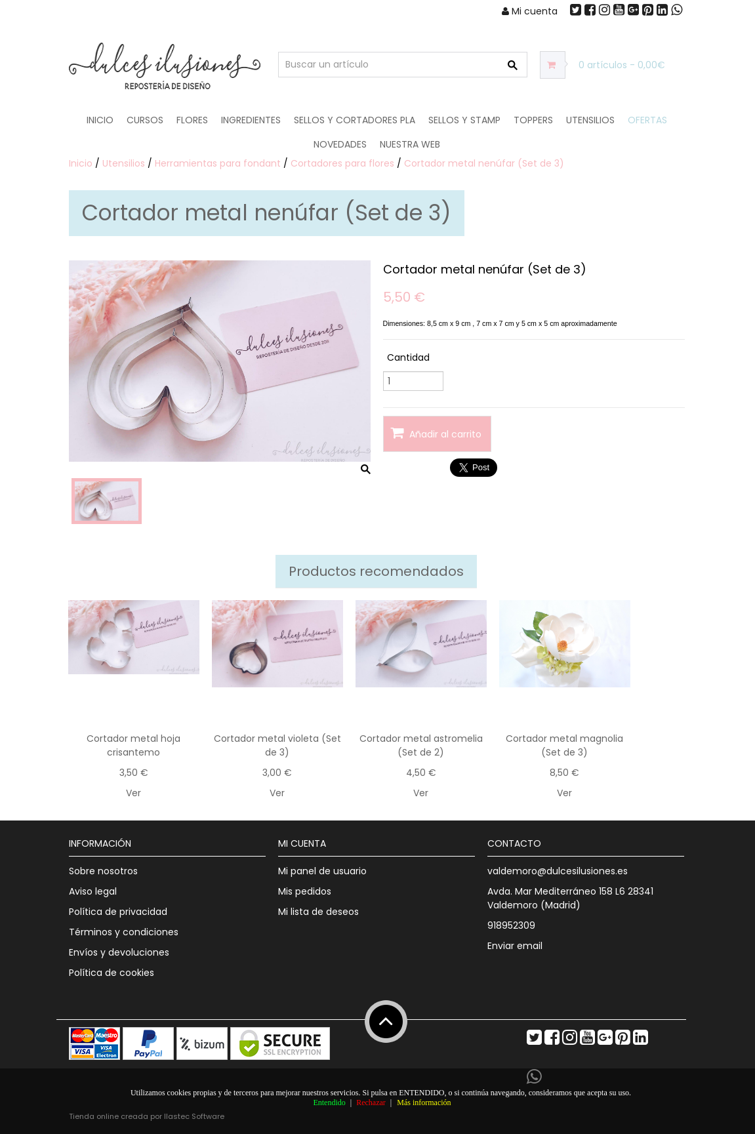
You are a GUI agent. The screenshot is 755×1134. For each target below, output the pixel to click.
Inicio (100, 120)
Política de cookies (111, 972)
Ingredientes (251, 120)
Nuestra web (410, 144)
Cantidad (408, 357)
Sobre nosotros (103, 871)
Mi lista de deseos (318, 911)
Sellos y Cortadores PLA (354, 120)
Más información (424, 1102)
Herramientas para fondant (218, 163)
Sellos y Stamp (464, 120)
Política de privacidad (118, 911)
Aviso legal (93, 891)
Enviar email (514, 945)
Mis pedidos (304, 891)
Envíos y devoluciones (119, 952)
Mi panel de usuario (322, 871)
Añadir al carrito (435, 433)
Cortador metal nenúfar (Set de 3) (484, 163)
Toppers (533, 120)
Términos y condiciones (123, 932)
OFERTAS (647, 120)
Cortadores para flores (342, 163)
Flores (192, 120)
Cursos (145, 120)
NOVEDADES (340, 144)
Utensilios (590, 120)
